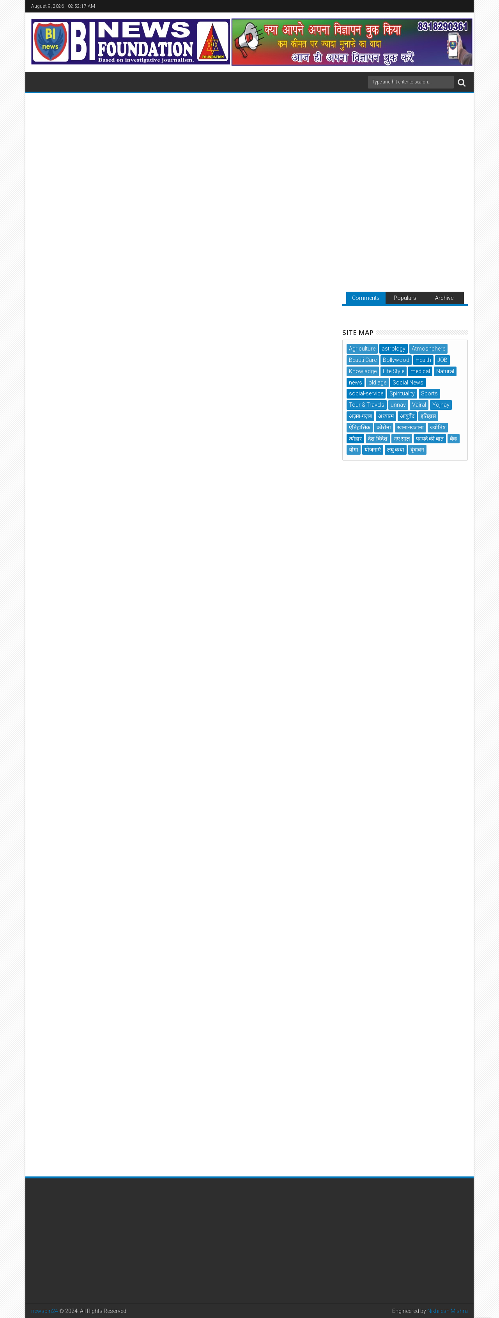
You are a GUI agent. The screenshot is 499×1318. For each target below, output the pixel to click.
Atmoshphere (428, 348)
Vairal (419, 405)
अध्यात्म (386, 416)
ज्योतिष (438, 427)
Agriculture (362, 348)
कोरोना (384, 427)
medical (420, 371)
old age (377, 382)
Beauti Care (363, 360)
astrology (393, 348)
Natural (445, 371)
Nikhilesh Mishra (447, 1311)
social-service (366, 393)
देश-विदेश (378, 439)
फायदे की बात (430, 439)
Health (423, 360)
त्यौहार (355, 439)
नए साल (402, 439)
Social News (408, 382)
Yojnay (440, 405)
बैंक (453, 439)
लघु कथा (395, 449)
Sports (429, 393)
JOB (442, 360)
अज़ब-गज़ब (360, 416)
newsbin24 (44, 1311)
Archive (444, 298)
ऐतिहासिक (359, 427)
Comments (366, 298)
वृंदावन (417, 449)
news (355, 382)
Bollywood (396, 360)
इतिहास (428, 416)
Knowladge (363, 371)
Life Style (393, 371)
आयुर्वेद (407, 416)
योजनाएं (373, 449)
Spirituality (402, 393)
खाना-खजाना (410, 427)
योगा (353, 449)
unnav (398, 405)
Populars (405, 298)
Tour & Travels (366, 405)
